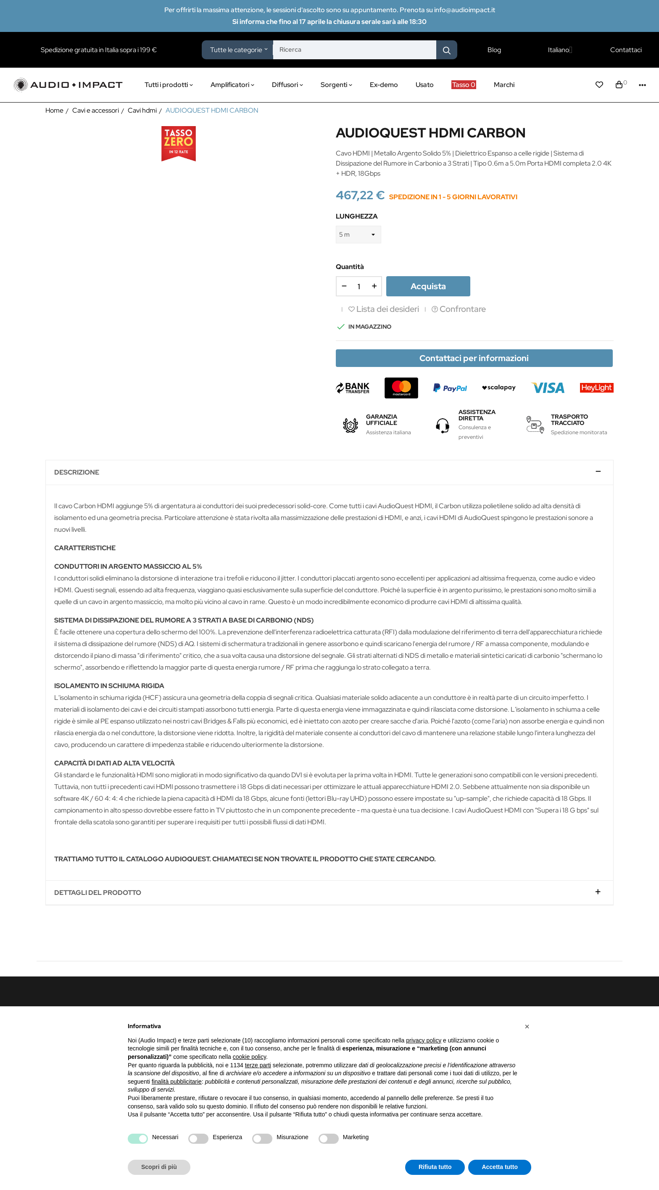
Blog (494, 50)
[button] (527, 1026)
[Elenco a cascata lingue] (560, 50)
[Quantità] (359, 286)
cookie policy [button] (249, 1056)
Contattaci (626, 50)
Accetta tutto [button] (500, 1167)
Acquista (428, 286)
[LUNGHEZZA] (358, 234)
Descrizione (76, 472)
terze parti (258, 1065)
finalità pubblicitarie (177, 1081)
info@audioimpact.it (464, 9)
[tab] (329, 472)
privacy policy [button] (423, 1040)
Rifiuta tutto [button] (435, 1167)
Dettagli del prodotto (97, 893)
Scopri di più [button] (159, 1167)
